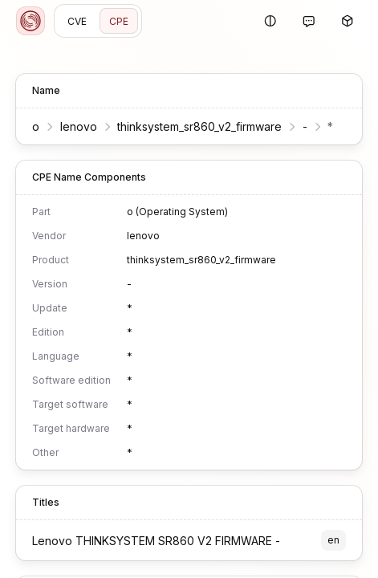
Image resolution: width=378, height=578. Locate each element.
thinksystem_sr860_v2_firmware (199, 126)
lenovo (78, 126)
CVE (77, 21)
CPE (118, 21)
